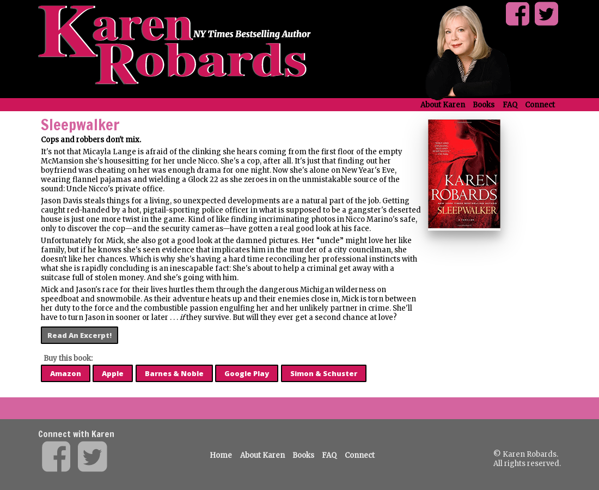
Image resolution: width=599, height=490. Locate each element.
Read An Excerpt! (79, 335)
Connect (540, 105)
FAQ (510, 105)
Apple (113, 373)
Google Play (246, 373)
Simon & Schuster (323, 373)
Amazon (65, 373)
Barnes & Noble (174, 373)
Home (221, 455)
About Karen (442, 105)
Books (483, 105)
